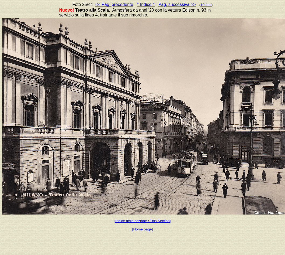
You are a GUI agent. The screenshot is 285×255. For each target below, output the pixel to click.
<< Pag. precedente (114, 4)
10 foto (205, 5)
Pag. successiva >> (177, 4)
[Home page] (142, 229)
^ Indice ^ (146, 4)
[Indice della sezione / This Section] (142, 221)
